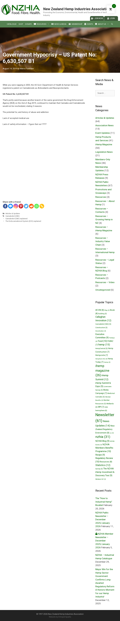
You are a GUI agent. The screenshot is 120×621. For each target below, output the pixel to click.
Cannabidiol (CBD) (12, 216)
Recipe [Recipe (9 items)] (100, 455)
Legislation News (104, 152)
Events (88, 24)
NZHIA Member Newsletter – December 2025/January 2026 (104, 540)
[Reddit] (31, 206)
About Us (102, 24)
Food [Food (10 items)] (102, 341)
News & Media (58, 24)
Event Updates (102, 133)
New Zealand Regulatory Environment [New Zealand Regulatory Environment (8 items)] (105, 429)
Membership (75, 24)
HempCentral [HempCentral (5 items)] (101, 348)
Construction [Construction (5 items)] (101, 328)
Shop (21, 24)
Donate (28, 24)
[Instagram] (15, 206)
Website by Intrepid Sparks (60, 617)
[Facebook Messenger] (10, 206)
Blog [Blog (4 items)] (107, 310)
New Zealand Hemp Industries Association (76, 9)
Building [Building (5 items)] (102, 314)
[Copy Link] (41, 206)
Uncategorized (102, 289)
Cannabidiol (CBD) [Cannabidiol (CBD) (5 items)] (103, 324)
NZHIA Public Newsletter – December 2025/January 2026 (102, 519)
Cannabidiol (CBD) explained (16, 219)
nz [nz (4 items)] (112, 433)
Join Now (97, 18)
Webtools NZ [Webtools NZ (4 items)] (100, 479)
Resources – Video (105, 282)
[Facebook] (5, 206)
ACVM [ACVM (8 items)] (99, 310)
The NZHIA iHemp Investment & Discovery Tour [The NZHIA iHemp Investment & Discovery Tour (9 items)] (104, 472)
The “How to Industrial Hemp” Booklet (103, 501)
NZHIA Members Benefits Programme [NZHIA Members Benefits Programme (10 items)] (104, 448)
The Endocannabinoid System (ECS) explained (23, 221)
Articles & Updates (12, 213)
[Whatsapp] (36, 206)
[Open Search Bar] (112, 24)
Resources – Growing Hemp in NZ (104, 219)
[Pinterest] (21, 206)
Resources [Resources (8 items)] (106, 461)
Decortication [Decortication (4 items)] (100, 331)
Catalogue (11, 24)
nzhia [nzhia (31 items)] (102, 437)
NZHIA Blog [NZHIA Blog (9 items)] (102, 441)
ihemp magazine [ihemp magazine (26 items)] (102, 370)
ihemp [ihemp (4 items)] (107, 362)
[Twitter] (26, 206)
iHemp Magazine (103, 144)
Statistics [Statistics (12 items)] (102, 465)
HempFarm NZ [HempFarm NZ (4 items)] (101, 359)
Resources (41, 24)
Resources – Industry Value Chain (102, 241)
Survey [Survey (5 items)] (99, 469)
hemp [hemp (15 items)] (104, 344)
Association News (104, 125)
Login (111, 18)
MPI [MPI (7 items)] (101, 407)
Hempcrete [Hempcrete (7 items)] (101, 355)
